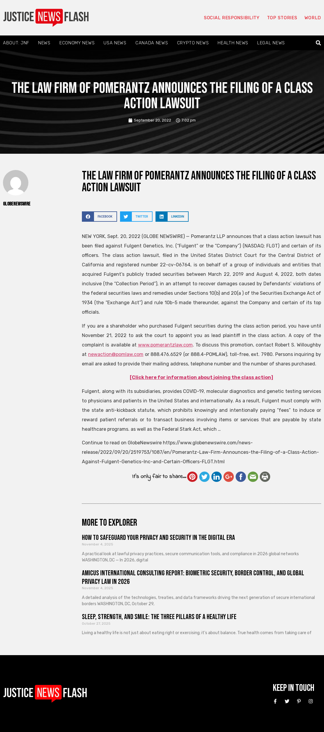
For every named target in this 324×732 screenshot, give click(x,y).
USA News (115, 43)
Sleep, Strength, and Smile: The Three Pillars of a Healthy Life (159, 617)
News (44, 43)
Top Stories (282, 17)
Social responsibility (232, 17)
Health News (233, 43)
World (312, 17)
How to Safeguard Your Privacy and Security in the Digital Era (158, 537)
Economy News (77, 43)
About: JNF (16, 43)
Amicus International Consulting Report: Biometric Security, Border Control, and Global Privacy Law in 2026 (193, 577)
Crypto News (193, 43)
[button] (318, 43)
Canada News (151, 43)
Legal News (271, 43)
